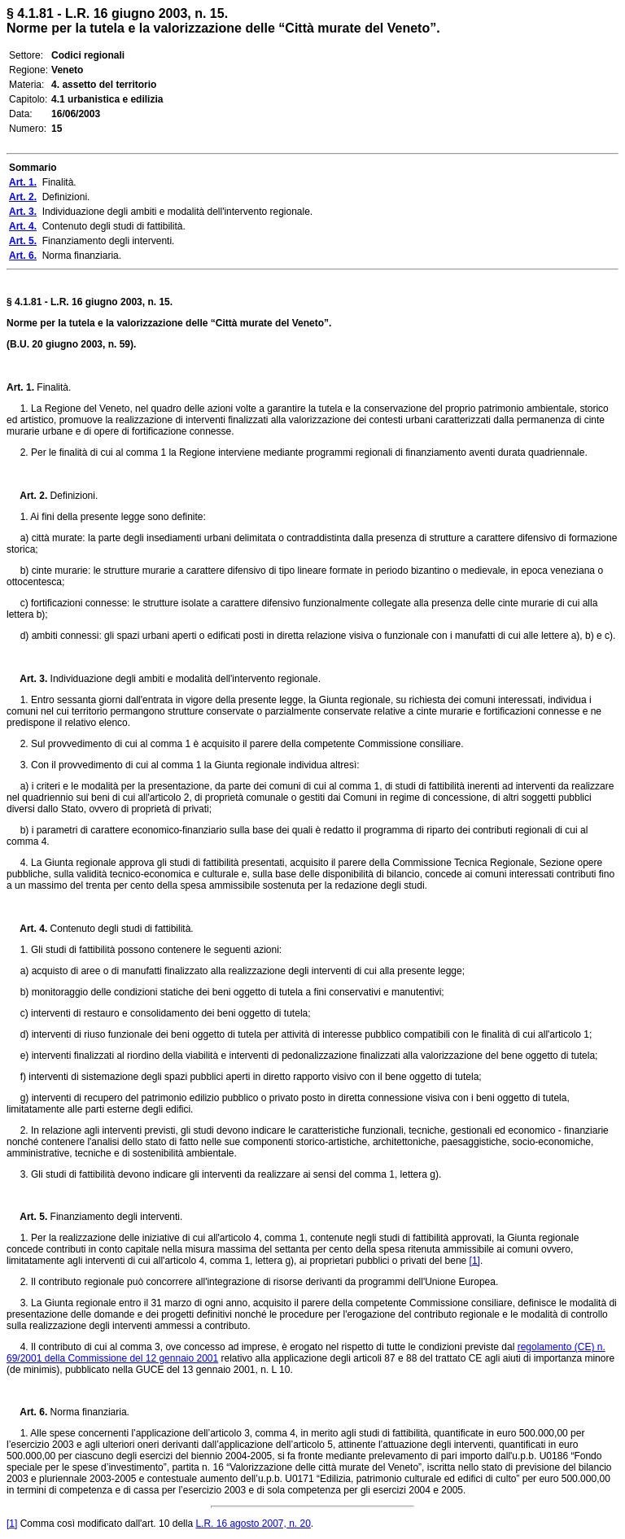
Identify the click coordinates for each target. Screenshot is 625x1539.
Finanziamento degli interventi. (114, 1216)
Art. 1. (20, 387)
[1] (475, 1260)
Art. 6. (27, 1412)
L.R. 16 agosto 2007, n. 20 (252, 1523)
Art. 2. (27, 495)
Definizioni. (72, 495)
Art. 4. (27, 928)
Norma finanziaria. (88, 1412)
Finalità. (52, 387)
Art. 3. (27, 678)
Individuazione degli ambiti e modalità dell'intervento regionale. (184, 678)
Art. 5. (27, 1216)
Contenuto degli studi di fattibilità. (120, 928)
